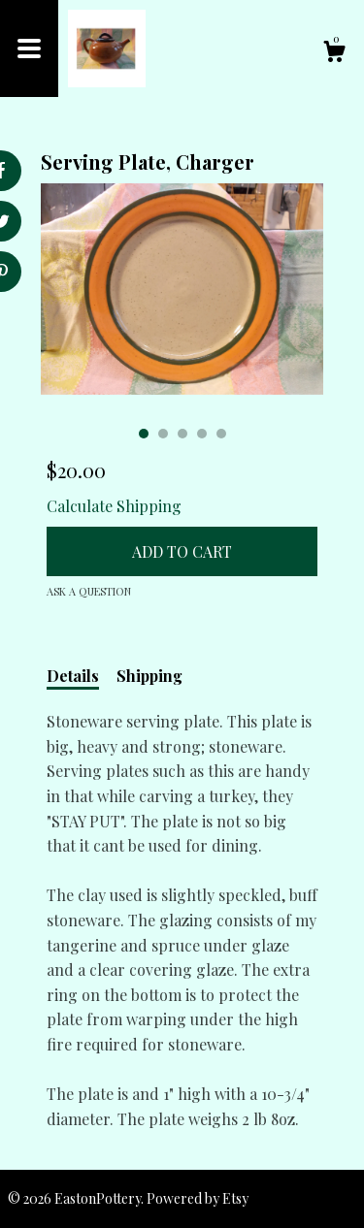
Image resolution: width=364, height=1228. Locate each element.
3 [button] (182, 433)
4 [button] (202, 433)
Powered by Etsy (197, 1198)
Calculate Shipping (114, 506)
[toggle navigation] (29, 48)
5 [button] (221, 433)
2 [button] (163, 433)
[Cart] (334, 54)
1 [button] (144, 433)
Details (73, 675)
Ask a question (89, 591)
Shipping (149, 675)
